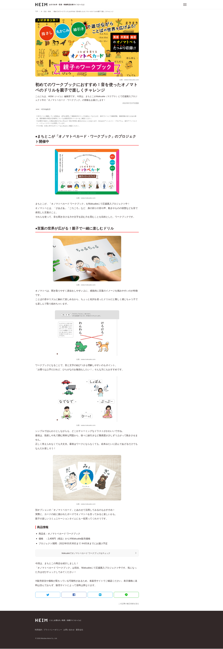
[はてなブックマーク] (100, 595)
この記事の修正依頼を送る (128, 603)
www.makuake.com (88, 198)
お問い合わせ (69, 630)
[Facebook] (73, 595)
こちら (63, 126)
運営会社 (79, 630)
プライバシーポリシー (52, 630)
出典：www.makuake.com (128, 79)
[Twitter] (47, 595)
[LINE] (126, 595)
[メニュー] (185, 4)
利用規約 (38, 630)
